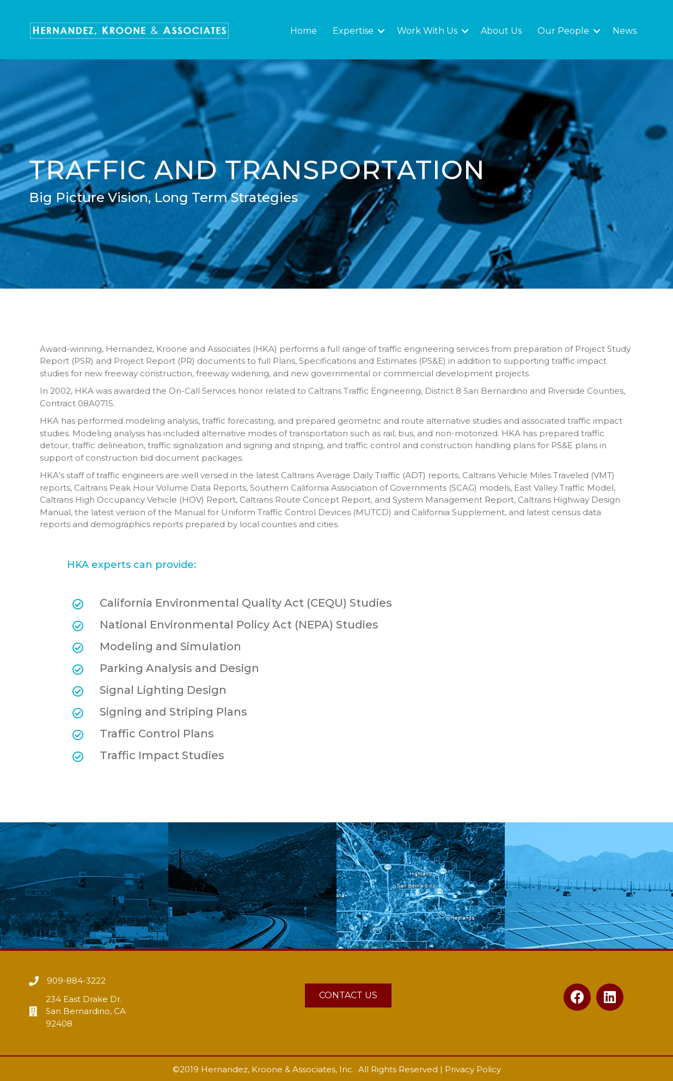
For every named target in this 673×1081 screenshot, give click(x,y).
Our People (563, 31)
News (625, 31)
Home (303, 31)
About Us (501, 31)
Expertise (353, 31)
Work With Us (427, 31)
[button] (577, 997)
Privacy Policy (473, 1069)
